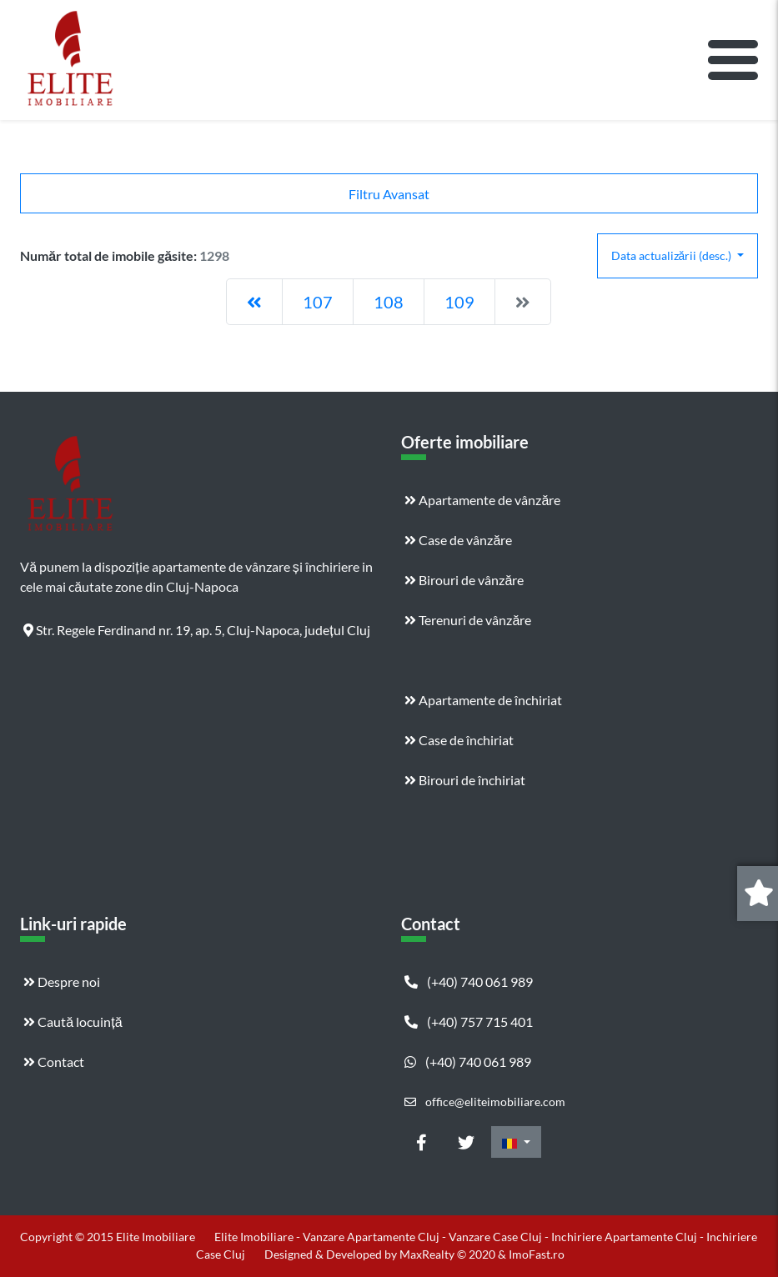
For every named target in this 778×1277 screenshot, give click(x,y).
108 (389, 302)
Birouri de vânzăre (464, 580)
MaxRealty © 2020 (448, 1254)
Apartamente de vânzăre (482, 500)
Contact (53, 1061)
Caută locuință (72, 1021)
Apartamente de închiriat (483, 700)
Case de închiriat (459, 740)
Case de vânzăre (458, 540)
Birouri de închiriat (464, 780)
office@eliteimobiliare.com (484, 1101)
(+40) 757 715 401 (468, 1021)
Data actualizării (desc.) (673, 255)
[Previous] (254, 301)
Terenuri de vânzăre (467, 620)
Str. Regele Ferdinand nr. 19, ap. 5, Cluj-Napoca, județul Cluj (196, 630)
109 (459, 302)
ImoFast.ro (537, 1254)
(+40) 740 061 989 (468, 981)
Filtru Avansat (389, 194)
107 (318, 302)
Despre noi (61, 981)
